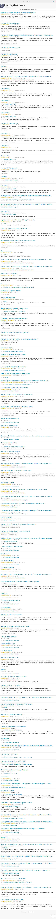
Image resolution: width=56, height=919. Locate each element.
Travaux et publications (8, 637)
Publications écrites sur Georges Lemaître (14, 770)
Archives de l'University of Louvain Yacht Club (15, 531)
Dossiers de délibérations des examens (13, 367)
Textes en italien (6, 607)
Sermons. (4, 177)
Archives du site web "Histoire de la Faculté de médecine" (19, 339)
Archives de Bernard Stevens (10, 23)
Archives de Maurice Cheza (9, 123)
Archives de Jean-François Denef (12, 806)
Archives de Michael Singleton (10, 47)
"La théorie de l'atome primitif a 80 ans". (14, 676)
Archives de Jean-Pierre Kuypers (11, 614)
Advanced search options (28, 9)
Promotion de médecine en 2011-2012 (13, 761)
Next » (53, 916)
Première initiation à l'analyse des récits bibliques (17, 704)
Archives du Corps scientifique (11, 291)
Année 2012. (5, 777)
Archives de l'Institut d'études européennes (14, 311)
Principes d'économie (8, 298)
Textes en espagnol (7, 561)
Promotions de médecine (9, 754)
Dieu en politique (6, 517)
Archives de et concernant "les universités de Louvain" (18, 13)
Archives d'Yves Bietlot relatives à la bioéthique (16, 470)
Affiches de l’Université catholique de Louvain (15, 374)
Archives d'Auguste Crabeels (11, 180)
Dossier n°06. (5, 113)
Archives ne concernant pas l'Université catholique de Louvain (19, 80)
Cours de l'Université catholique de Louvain (15, 228)
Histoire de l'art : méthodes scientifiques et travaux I (18, 241)
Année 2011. (5, 837)
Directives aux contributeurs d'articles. (13, 727)
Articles (3, 670)
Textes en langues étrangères (10, 600)
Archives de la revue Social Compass (12, 714)
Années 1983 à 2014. (7, 483)
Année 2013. (5, 554)
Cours (5, 223)
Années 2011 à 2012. (7, 791)
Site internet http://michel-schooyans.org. (14, 388)
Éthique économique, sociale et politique (14, 318)
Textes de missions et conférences (12, 547)
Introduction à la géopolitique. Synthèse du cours (17, 407)
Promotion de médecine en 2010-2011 (13, 879)
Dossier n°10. (5, 211)
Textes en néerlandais (8, 644)
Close (54, 1)
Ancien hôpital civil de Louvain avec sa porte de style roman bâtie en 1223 (25, 381)
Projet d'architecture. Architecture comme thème (17, 394)
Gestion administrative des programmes (14, 308)
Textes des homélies (7, 567)
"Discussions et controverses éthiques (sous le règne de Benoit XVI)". (23, 829)
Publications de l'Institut (9, 443)
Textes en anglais (6, 651)
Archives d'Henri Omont (10, 92)
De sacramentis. (6, 251)
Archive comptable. (7, 284)
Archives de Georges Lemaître (11, 673)
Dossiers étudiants (7, 348)
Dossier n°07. (5, 101)
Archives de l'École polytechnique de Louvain (15, 626)
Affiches (6, 377)
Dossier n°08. (5, 156)
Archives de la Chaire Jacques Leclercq (13, 355)
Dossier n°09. (5, 133)
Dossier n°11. (5, 185)
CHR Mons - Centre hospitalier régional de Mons (16, 803)
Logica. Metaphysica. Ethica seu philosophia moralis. (18, 220)
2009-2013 (4, 593)
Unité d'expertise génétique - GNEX (12, 900)
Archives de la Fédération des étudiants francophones (18, 524)
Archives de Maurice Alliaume (11, 207)
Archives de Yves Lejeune (9, 168)
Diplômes (4, 66)
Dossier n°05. (5, 89)
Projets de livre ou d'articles (10, 419)
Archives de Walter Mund (9, 54)
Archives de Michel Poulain (10, 585)
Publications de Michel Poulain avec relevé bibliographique (20, 581)
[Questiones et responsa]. (9, 273)
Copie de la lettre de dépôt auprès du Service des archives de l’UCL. (22, 503)
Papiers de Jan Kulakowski (10, 825)
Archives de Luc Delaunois (9, 426)
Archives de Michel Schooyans (11, 391)
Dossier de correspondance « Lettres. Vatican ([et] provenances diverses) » (25, 870)
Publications (5, 739)
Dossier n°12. (5, 145)
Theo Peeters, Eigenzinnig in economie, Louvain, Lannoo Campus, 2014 (24, 489)
